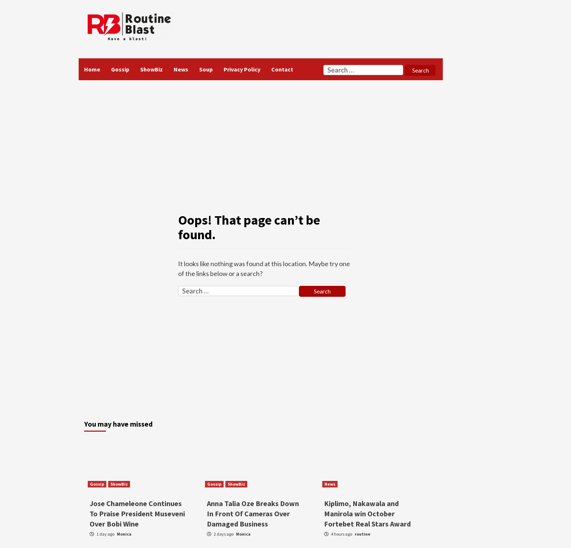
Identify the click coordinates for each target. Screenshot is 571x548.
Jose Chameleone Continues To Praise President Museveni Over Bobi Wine (137, 513)
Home (92, 69)
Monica (124, 534)
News (181, 69)
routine (362, 534)
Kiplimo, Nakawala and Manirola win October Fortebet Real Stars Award (367, 513)
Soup (206, 69)
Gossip (120, 69)
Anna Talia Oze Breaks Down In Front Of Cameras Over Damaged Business (253, 513)
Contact (282, 69)
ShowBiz (151, 69)
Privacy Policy (242, 69)
